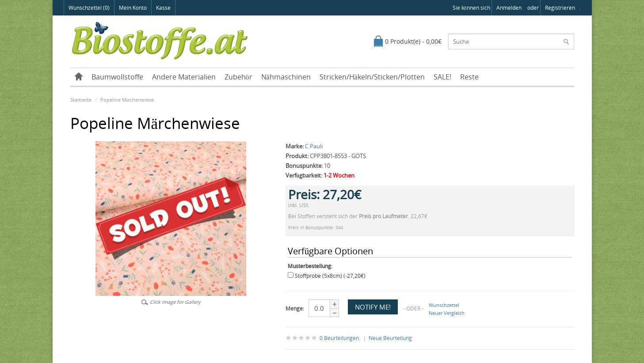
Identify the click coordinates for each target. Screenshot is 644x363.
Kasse (163, 7)
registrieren (560, 7)
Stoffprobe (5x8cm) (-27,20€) (330, 276)
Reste (469, 77)
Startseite (80, 99)
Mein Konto (133, 7)
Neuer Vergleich (447, 313)
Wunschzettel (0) (89, 7)
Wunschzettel (444, 305)
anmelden (509, 7)
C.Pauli (314, 146)
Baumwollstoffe (117, 77)
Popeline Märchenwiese (127, 99)
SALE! (442, 77)
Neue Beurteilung (390, 338)
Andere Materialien (184, 77)
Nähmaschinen (286, 77)
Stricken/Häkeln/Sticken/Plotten (372, 77)
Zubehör (238, 77)
